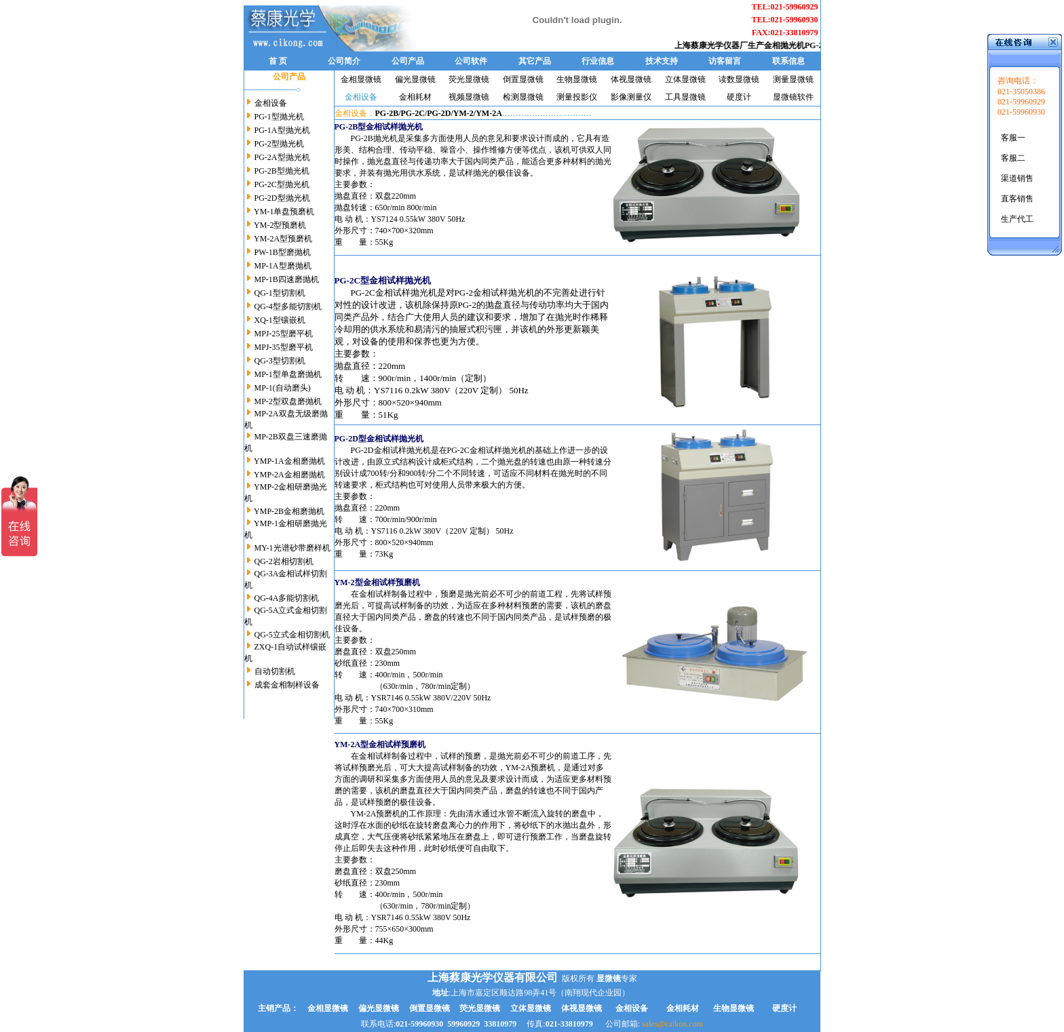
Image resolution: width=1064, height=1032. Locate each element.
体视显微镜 (631, 79)
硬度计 (739, 97)
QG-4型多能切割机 (287, 306)
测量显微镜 (793, 79)
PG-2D (439, 113)
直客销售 (1017, 198)
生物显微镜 (576, 79)
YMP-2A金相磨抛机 (289, 474)
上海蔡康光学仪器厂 (716, 45)
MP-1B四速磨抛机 (286, 279)
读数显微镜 (739, 79)
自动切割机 (274, 671)
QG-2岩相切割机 (284, 561)
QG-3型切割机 (279, 360)
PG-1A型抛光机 (282, 130)
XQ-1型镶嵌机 (278, 320)
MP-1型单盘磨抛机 (288, 374)
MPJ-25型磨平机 (283, 333)
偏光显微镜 (415, 79)
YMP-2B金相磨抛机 (289, 511)
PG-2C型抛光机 (281, 184)
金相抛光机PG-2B (802, 45)
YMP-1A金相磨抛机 (289, 461)
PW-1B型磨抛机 (281, 252)
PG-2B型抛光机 (280, 171)
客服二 (1013, 158)
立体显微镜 (685, 79)
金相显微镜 (361, 79)
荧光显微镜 (469, 79)
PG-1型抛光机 (279, 116)
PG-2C (413, 113)
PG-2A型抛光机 (282, 157)
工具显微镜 (685, 97)
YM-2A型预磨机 (283, 238)
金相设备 (270, 103)
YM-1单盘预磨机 (284, 211)
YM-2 (463, 113)
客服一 (1013, 137)
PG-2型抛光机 (279, 143)
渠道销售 (1017, 178)
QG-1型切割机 (279, 293)
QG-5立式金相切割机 (292, 634)
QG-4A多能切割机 (287, 598)
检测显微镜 (523, 97)
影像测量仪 (631, 97)
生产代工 (1017, 219)
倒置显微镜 (523, 79)
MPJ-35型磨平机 (283, 347)
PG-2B (387, 113)
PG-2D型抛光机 (282, 198)
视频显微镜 (469, 97)
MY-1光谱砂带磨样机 (292, 548)
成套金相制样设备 (287, 685)
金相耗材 (415, 97)
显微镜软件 (793, 97)
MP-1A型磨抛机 (281, 266)
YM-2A (489, 113)
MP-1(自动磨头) (282, 388)
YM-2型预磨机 (280, 225)
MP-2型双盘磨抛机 (288, 401)
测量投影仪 (576, 97)
